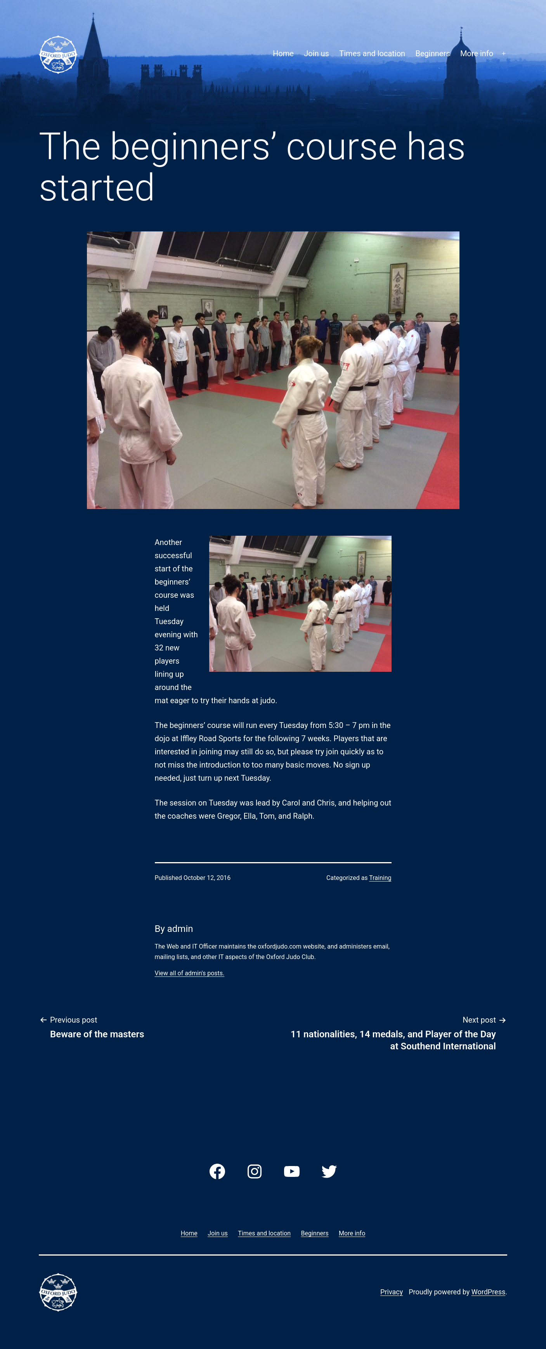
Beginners (433, 53)
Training (380, 878)
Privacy (391, 1292)
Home (283, 53)
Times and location (372, 53)
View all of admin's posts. (190, 973)
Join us (316, 53)
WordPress (488, 1292)
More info (476, 53)
